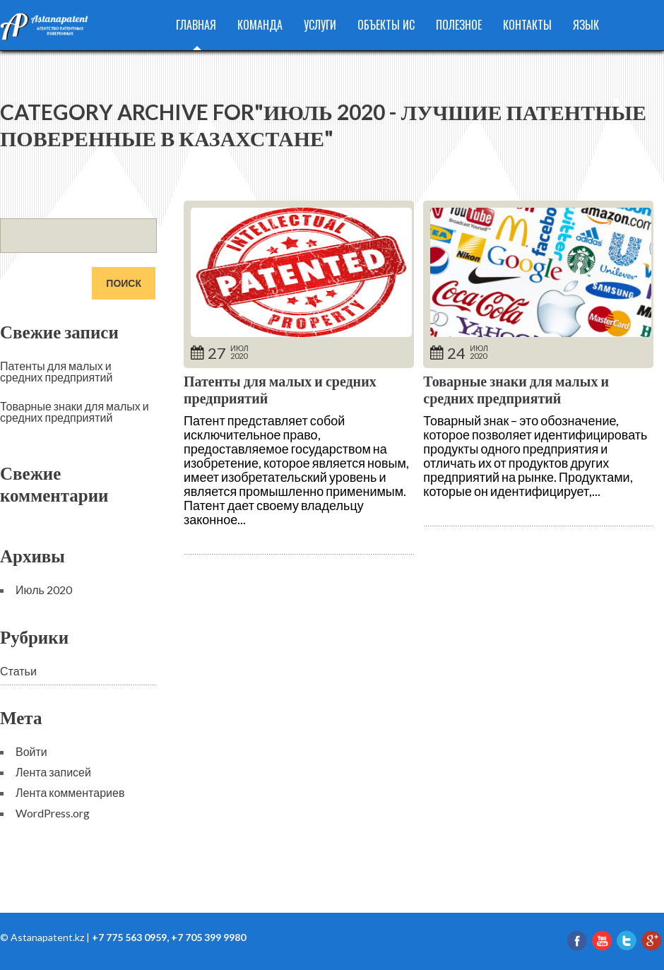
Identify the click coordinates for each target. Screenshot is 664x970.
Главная (196, 24)
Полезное (459, 24)
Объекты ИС (386, 24)
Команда (260, 24)
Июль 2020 (44, 589)
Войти (31, 751)
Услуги (320, 24)
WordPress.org (53, 813)
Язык (586, 24)
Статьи (18, 671)
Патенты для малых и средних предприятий (56, 371)
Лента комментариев (70, 792)
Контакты (527, 24)
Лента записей (53, 772)
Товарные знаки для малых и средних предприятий (516, 389)
